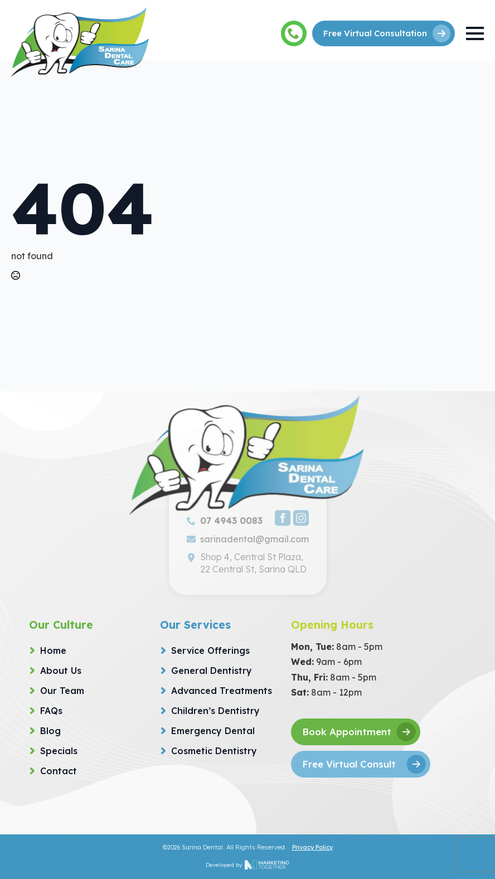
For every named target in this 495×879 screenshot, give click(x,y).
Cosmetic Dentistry (214, 750)
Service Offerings (210, 650)
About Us (60, 670)
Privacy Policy (312, 847)
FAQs (51, 710)
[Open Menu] (475, 33)
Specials (58, 750)
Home (53, 650)
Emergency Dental (213, 730)
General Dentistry (211, 670)
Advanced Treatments (221, 690)
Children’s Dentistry (215, 710)
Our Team (62, 690)
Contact (58, 770)
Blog (50, 730)
